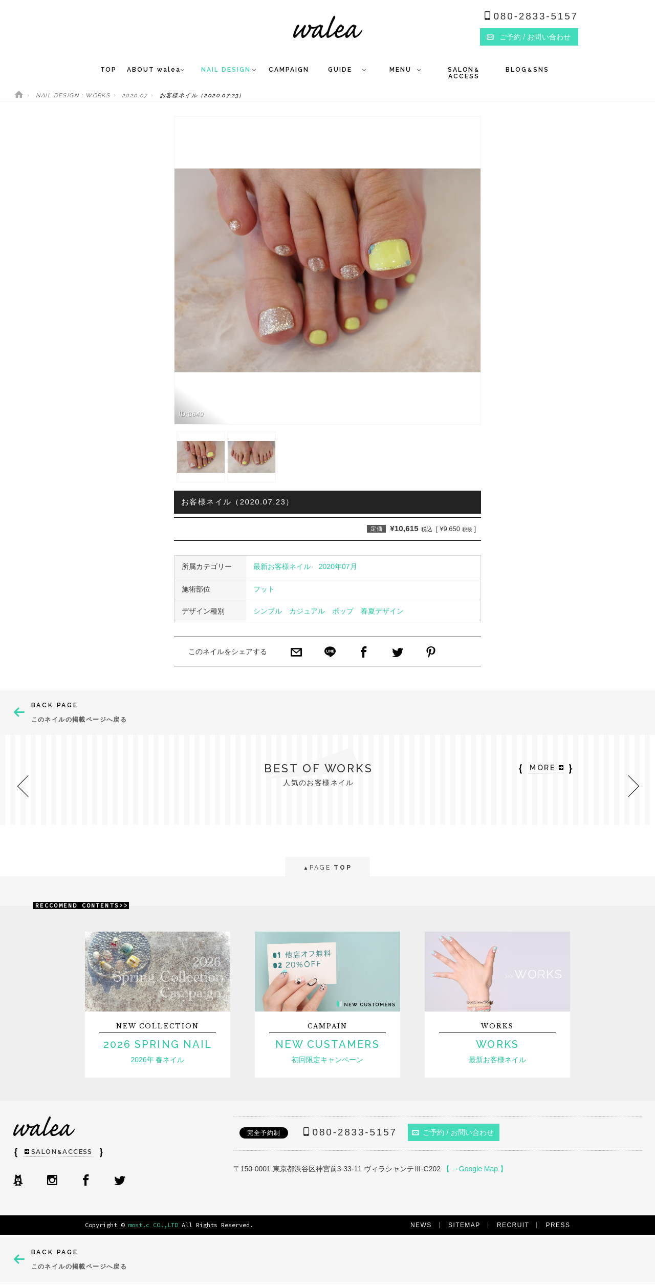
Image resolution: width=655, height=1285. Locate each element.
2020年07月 (338, 566)
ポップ (343, 611)
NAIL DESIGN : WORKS (73, 95)
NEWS (421, 1225)
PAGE (327, 868)
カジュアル (307, 611)
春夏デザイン (382, 611)
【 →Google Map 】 (475, 1169)
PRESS (558, 1225)
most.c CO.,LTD (153, 1225)
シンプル (267, 611)
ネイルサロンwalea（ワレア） (327, 26)
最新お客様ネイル (282, 566)
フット (264, 589)
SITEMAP (464, 1225)
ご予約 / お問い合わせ (453, 1132)
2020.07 (135, 95)
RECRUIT (513, 1225)
